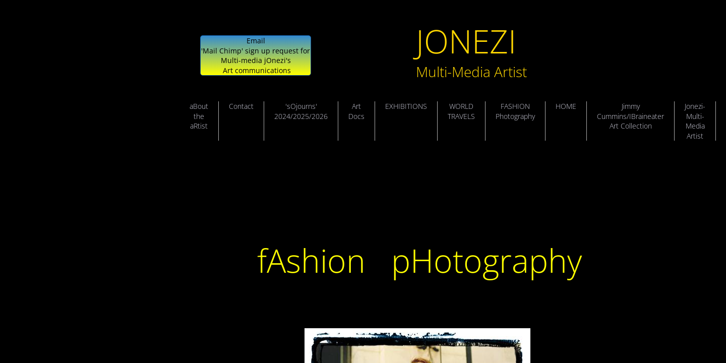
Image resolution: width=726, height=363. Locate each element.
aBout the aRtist (199, 116)
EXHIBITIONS (406, 106)
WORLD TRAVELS (461, 111)
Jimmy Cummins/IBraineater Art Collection (630, 116)
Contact (241, 106)
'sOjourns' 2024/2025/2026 (301, 111)
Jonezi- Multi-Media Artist (695, 121)
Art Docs (356, 111)
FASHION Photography (515, 111)
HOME (566, 106)
